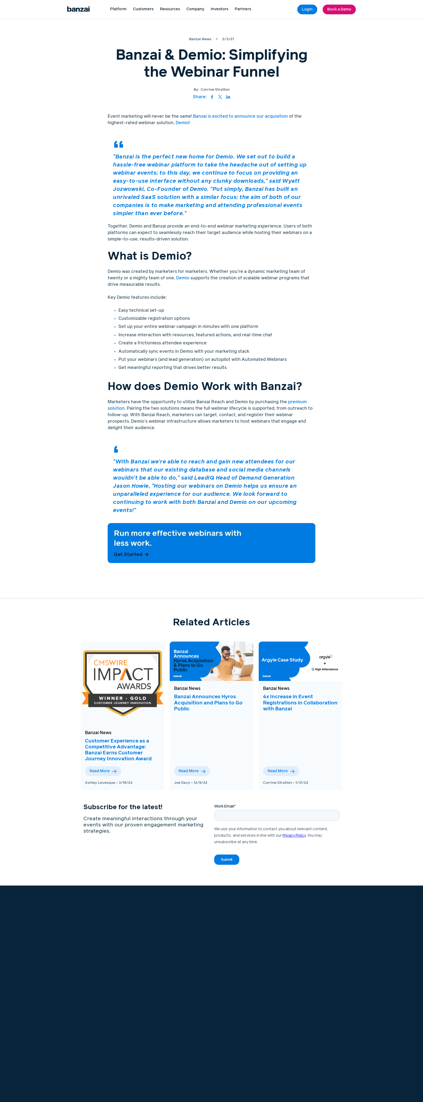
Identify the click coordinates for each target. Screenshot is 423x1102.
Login (307, 9)
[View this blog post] (122, 683)
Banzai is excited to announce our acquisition (240, 116)
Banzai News (98, 733)
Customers (143, 9)
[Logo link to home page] (78, 9)
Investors (219, 9)
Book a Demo (339, 9)
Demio (182, 123)
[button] (118, 9)
